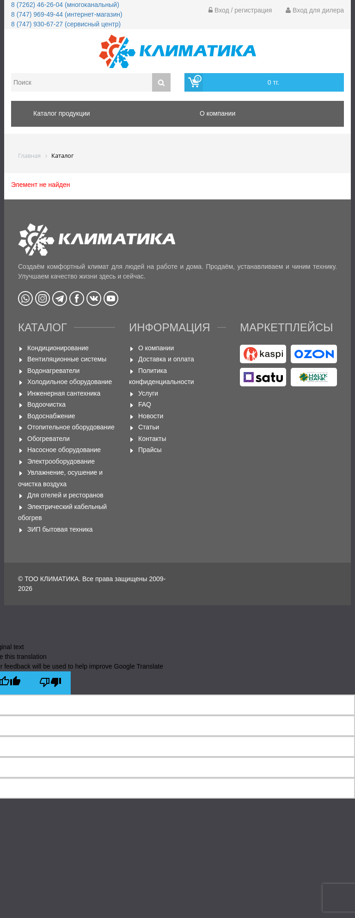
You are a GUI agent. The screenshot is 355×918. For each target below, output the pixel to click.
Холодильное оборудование (69, 381)
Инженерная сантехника (63, 393)
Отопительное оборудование (71, 427)
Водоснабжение (51, 416)
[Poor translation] (50, 683)
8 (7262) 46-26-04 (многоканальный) (65, 4)
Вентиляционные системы (66, 359)
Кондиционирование (58, 348)
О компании (156, 348)
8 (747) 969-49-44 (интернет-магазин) (66, 14)
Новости (150, 416)
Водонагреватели (53, 370)
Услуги (148, 393)
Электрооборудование (61, 461)
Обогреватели (48, 438)
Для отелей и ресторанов (65, 495)
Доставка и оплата (166, 359)
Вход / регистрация (240, 10)
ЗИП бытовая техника (60, 529)
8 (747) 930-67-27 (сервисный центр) (66, 24)
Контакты (152, 438)
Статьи (148, 427)
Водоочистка (46, 404)
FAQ (144, 404)
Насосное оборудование (64, 449)
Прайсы (150, 449)
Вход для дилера (315, 10)
